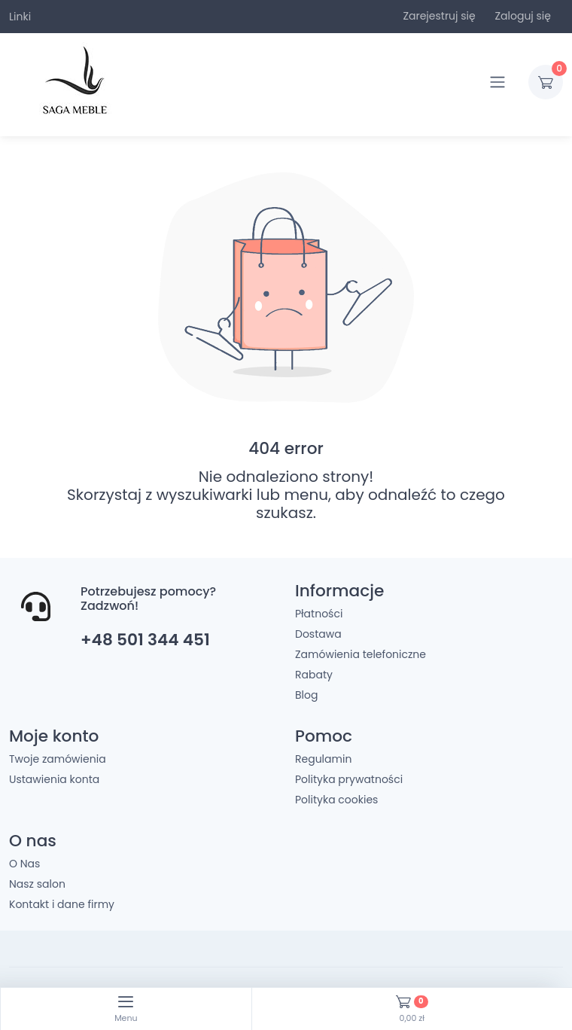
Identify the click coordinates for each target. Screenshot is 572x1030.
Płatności (318, 613)
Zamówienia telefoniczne (360, 654)
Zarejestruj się (439, 15)
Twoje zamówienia (57, 758)
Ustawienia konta (54, 779)
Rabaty (314, 674)
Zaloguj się (522, 15)
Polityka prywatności (349, 779)
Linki (20, 16)
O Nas (24, 863)
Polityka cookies (336, 799)
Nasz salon (37, 883)
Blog (306, 694)
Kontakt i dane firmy (61, 904)
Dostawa (318, 633)
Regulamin (323, 758)
